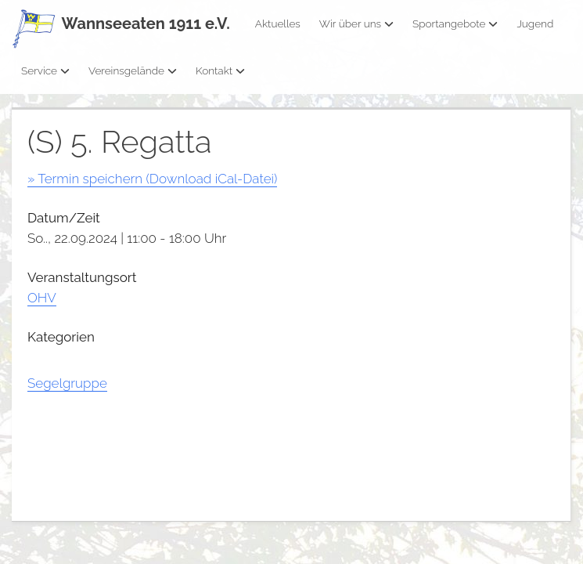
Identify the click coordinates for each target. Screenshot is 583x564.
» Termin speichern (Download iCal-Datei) (152, 178)
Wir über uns (356, 23)
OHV (41, 298)
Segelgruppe (67, 383)
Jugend (534, 23)
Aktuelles (277, 23)
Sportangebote (455, 23)
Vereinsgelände (132, 70)
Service (45, 70)
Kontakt (220, 70)
